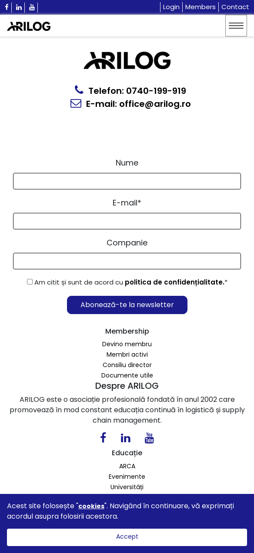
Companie (127, 242)
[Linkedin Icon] (19, 8)
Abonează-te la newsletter (127, 305)
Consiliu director (127, 365)
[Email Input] (127, 221)
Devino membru (127, 344)
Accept (127, 536)
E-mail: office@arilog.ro (130, 104)
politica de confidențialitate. (174, 282)
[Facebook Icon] (7, 8)
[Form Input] (127, 181)
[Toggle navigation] (236, 25)
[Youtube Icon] (32, 8)
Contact (235, 6)
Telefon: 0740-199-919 (130, 91)
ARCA (127, 466)
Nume (127, 162)
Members (200, 6)
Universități (127, 487)
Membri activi (127, 354)
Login (171, 6)
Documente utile (127, 375)
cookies (91, 506)
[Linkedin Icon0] (125, 439)
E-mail (127, 202)
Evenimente (127, 476)
